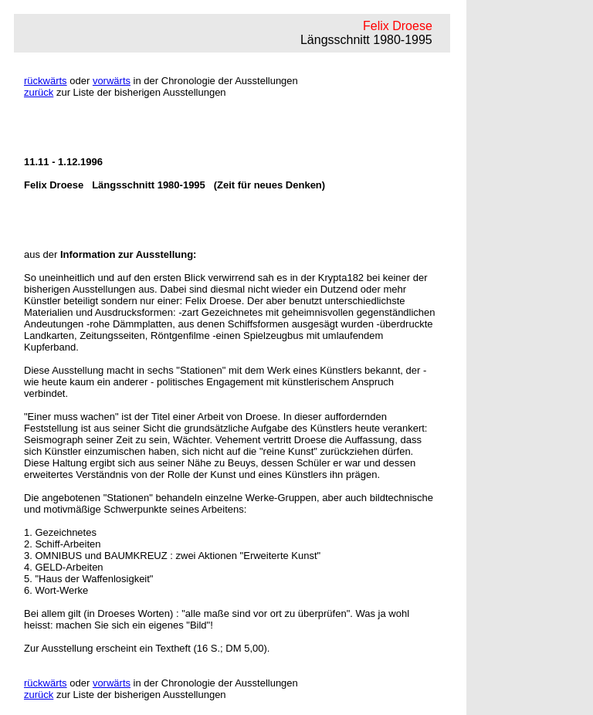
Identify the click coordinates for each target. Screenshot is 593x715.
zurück (38, 92)
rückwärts (45, 80)
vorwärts (111, 80)
